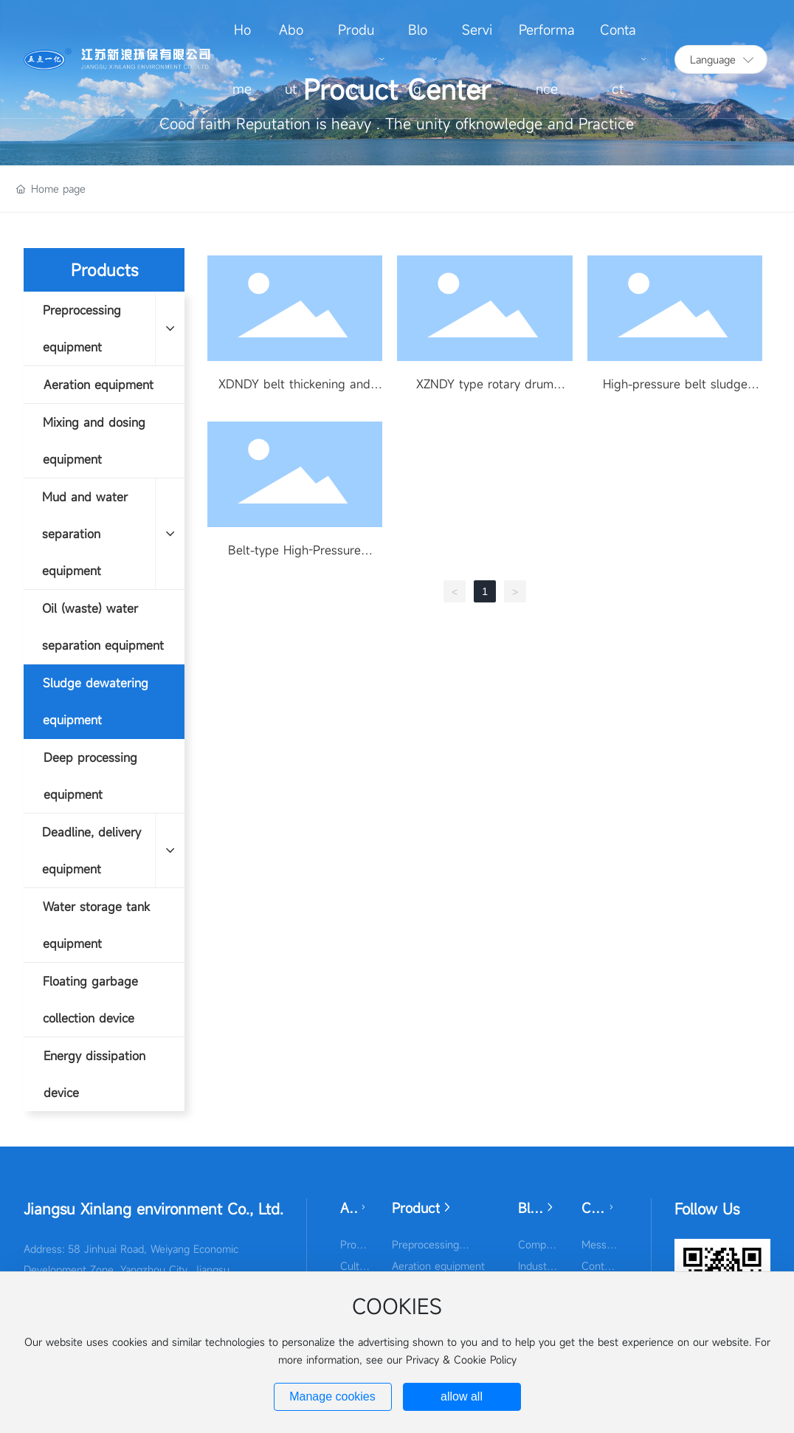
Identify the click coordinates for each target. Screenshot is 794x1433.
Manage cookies (332, 1396)
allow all (462, 1396)
